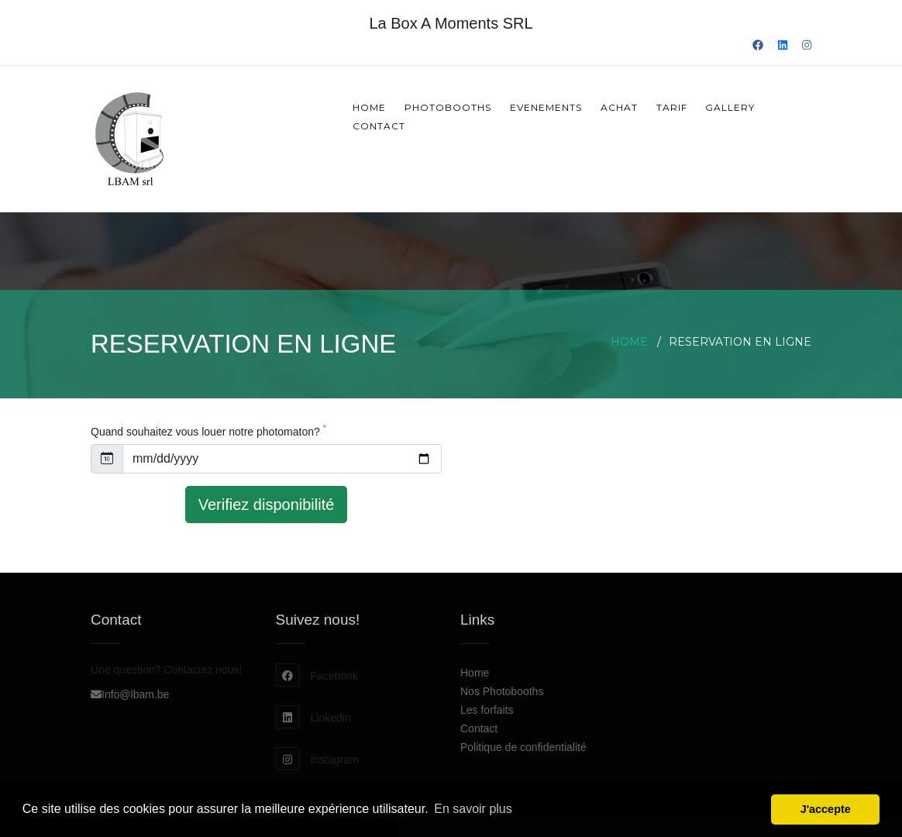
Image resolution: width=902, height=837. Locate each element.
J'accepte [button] (825, 809)
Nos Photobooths (501, 691)
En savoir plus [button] (473, 808)
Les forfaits (486, 710)
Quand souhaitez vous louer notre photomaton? (208, 431)
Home (369, 107)
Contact (379, 126)
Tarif (671, 107)
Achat (619, 107)
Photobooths (448, 107)
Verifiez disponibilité (266, 504)
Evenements (546, 107)
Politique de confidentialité (523, 747)
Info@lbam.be (130, 694)
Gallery (730, 107)
